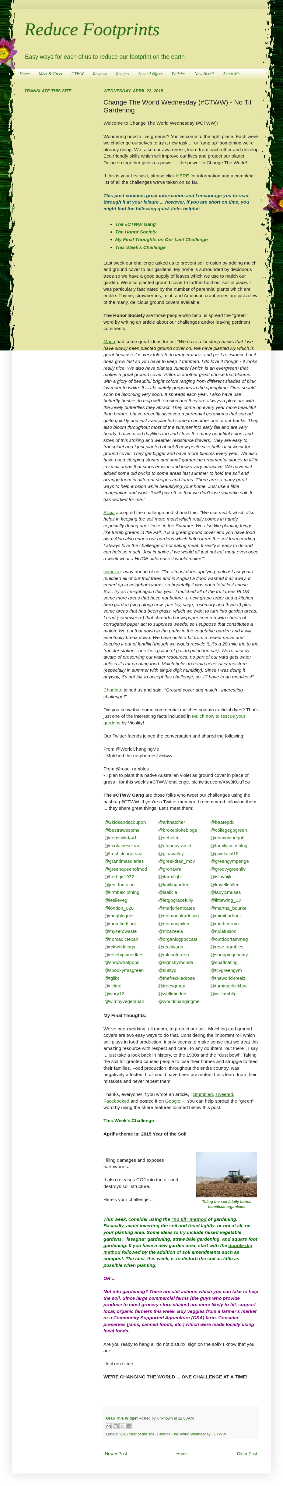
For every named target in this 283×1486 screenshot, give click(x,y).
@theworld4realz (228, 978)
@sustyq (167, 970)
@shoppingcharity (229, 954)
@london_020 (119, 908)
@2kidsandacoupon (125, 822)
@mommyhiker (174, 923)
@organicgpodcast (177, 939)
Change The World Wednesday (184, 1434)
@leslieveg (116, 900)
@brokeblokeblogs (177, 830)
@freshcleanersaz (123, 853)
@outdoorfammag (229, 939)
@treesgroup (171, 985)
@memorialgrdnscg (178, 915)
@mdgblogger (119, 915)
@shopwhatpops (121, 962)
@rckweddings (119, 946)
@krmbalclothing (121, 892)
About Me (231, 74)
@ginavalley (171, 853)
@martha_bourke (228, 908)
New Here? (204, 74)
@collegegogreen (228, 830)
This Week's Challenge (140, 247)
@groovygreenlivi (228, 869)
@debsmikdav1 (120, 837)
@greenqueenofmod (125, 869)
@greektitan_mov (176, 861)
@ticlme (112, 985)
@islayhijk (221, 876)
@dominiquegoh (227, 837)
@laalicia (167, 892)
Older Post (247, 1453)
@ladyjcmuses (225, 892)
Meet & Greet (50, 74)
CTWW (78, 74)
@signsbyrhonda (176, 962)
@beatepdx (222, 822)
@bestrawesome (122, 830)
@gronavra (169, 869)
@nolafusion (223, 931)
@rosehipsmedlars (124, 954)
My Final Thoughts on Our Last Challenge (161, 239)
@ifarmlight (170, 876)
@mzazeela (170, 931)
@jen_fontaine (119, 884)
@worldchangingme (179, 1001)
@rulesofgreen (173, 954)
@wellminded (172, 993)
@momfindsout (120, 923)
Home (24, 74)
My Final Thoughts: (124, 1015)
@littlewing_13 (225, 900)
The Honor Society (136, 231)
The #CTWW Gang (135, 224)
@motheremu (224, 923)
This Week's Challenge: (129, 1120)
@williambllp (223, 993)
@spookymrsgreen (124, 970)
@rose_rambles (226, 946)
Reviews (100, 74)
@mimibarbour (225, 915)
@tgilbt (111, 978)
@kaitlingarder (173, 884)
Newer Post (116, 1453)
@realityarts (170, 946)
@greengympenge (229, 861)
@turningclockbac (229, 985)
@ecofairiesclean (122, 845)
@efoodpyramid (174, 845)
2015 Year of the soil (137, 1434)
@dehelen (169, 837)
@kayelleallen (224, 884)
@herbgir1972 (119, 876)
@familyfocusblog (228, 845)
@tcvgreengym (226, 970)
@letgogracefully (175, 900)
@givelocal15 (224, 853)
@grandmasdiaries (124, 861)
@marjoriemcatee (176, 908)
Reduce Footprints (92, 29)
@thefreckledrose (176, 978)
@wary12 (114, 993)
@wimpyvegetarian (124, 1001)
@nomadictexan (121, 939)
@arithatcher (171, 822)
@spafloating (224, 962)
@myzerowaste (120, 931)
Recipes (122, 74)
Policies (178, 74)
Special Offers (150, 74)
